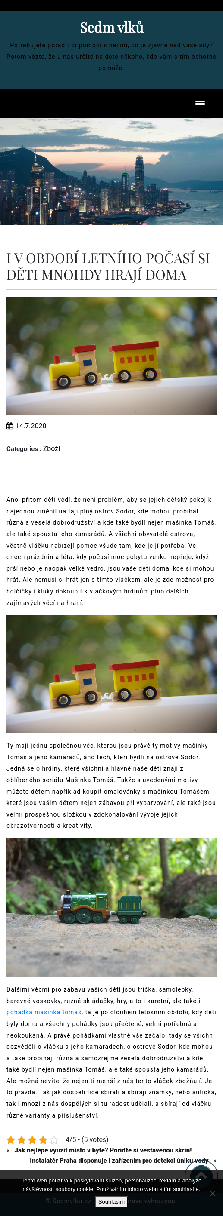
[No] (212, 1193)
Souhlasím (111, 1201)
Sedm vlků (112, 27)
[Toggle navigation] (200, 103)
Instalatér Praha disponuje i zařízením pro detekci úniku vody (119, 1160)
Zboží (51, 449)
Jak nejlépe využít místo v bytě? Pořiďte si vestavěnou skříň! (103, 1150)
